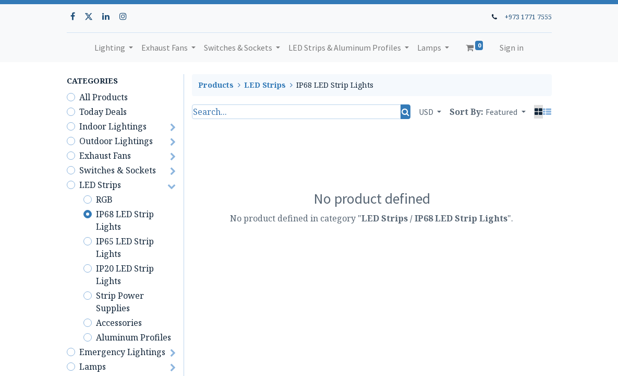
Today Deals (103, 112)
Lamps (92, 366)
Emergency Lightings (122, 352)
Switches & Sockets (117, 170)
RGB (104, 199)
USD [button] (427, 112)
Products (216, 85)
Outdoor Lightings (116, 141)
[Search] (405, 111)
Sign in (512, 47)
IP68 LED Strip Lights (125, 220)
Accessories (119, 322)
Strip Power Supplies (120, 302)
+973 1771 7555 (528, 16)
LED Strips (100, 185)
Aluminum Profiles (133, 337)
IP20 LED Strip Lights (125, 275)
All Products (103, 97)
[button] (505, 112)
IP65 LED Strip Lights (125, 248)
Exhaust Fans (105, 155)
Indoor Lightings (113, 126)
